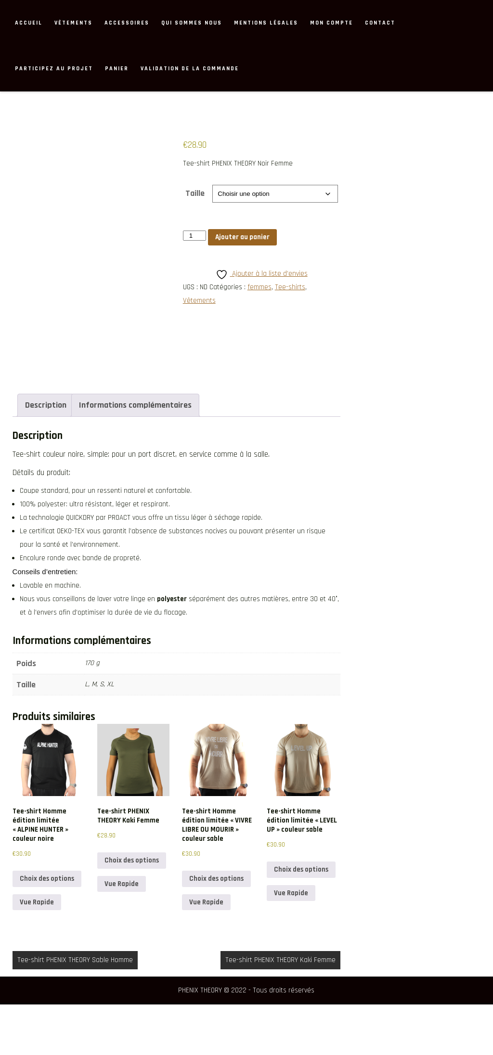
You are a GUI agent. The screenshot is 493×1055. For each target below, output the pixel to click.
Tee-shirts (290, 287)
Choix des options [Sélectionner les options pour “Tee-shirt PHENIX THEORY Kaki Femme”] (131, 911)
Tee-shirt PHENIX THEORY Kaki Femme (280, 1010)
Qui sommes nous (191, 22)
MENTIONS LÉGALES (266, 22)
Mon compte (331, 22)
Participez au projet (54, 68)
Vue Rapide (37, 952)
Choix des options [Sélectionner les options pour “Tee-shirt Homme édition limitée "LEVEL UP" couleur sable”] (301, 920)
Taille (195, 193)
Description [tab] (45, 456)
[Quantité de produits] (194, 236)
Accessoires (126, 22)
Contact (380, 22)
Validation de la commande (190, 68)
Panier (117, 68)
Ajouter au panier (242, 237)
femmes (259, 287)
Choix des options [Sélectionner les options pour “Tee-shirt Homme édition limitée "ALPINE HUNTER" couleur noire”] (47, 929)
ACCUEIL (28, 22)
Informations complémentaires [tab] (135, 456)
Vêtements (73, 22)
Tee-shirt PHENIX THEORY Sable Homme (75, 1010)
